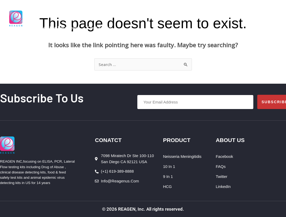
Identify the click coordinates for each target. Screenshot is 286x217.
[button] (84, 9)
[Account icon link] (273, 18)
